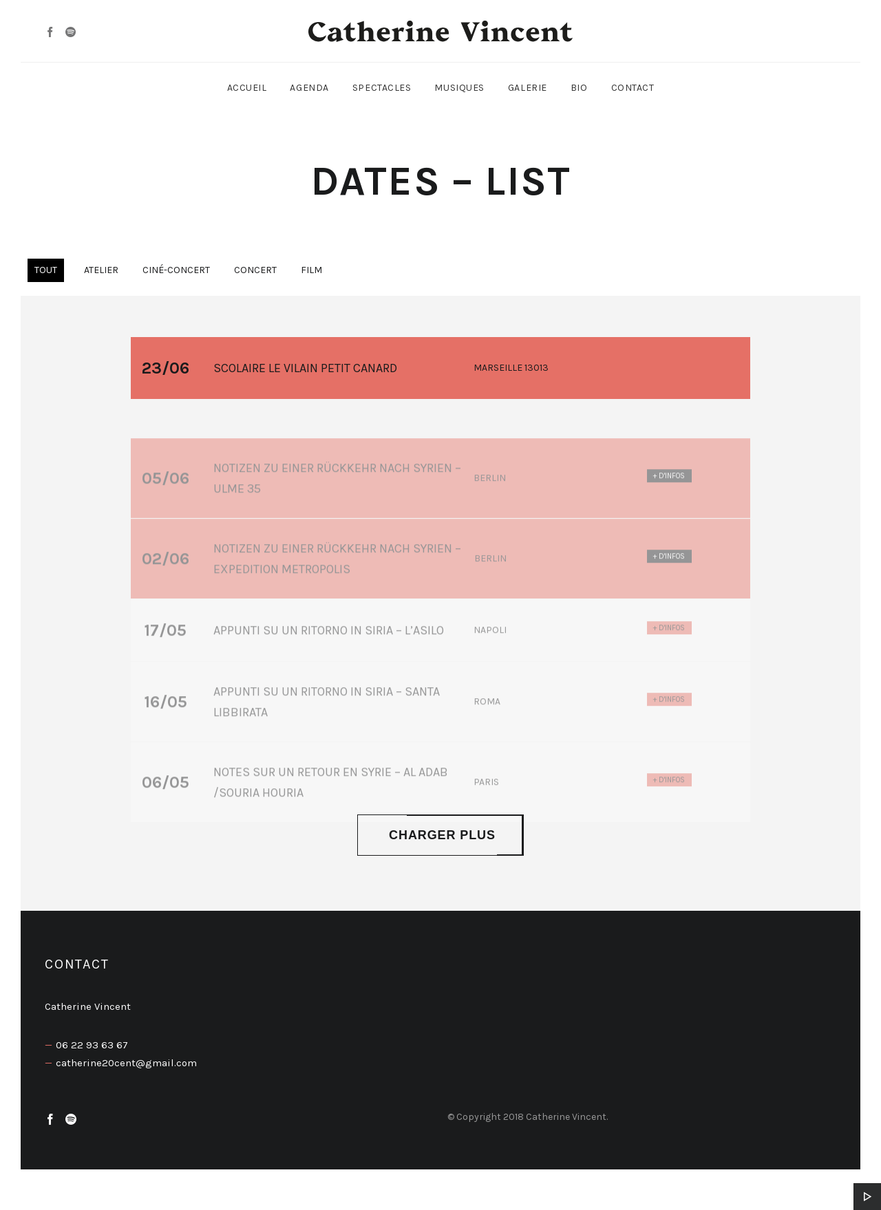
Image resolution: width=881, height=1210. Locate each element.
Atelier (101, 270)
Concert (255, 270)
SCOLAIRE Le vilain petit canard (305, 370)
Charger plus (440, 835)
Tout (45, 270)
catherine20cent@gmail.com (126, 1063)
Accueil (247, 88)
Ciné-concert (176, 270)
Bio (579, 88)
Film (311, 270)
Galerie (527, 88)
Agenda (309, 88)
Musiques (459, 88)
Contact (633, 88)
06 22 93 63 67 (92, 1045)
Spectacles (382, 88)
